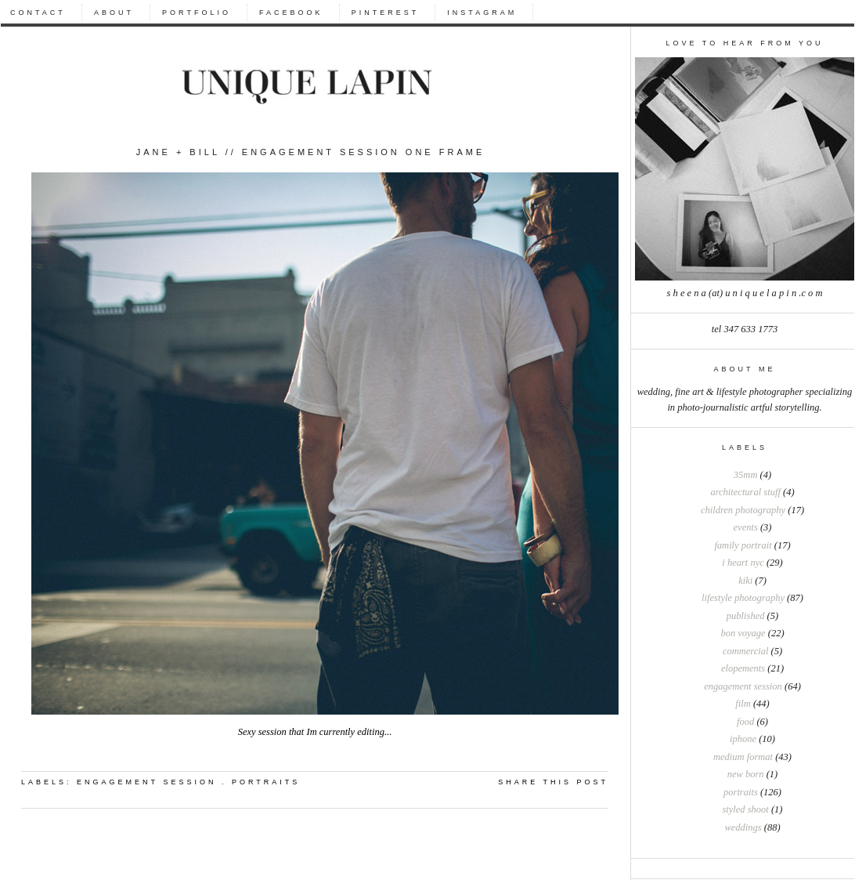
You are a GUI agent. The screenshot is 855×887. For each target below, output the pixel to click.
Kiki (745, 580)
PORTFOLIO (196, 12)
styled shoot (745, 809)
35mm (746, 474)
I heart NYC (742, 562)
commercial (746, 651)
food (745, 721)
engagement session (743, 686)
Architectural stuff (745, 492)
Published (746, 615)
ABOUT (114, 12)
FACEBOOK (291, 12)
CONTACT (38, 12)
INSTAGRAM (482, 12)
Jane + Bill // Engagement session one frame (310, 152)
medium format (743, 756)
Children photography (743, 510)
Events (746, 527)
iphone (743, 738)
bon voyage (742, 633)
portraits (740, 792)
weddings (742, 827)
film (742, 703)
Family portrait (742, 545)
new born (745, 774)
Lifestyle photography (743, 597)
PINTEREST (386, 12)
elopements (743, 668)
